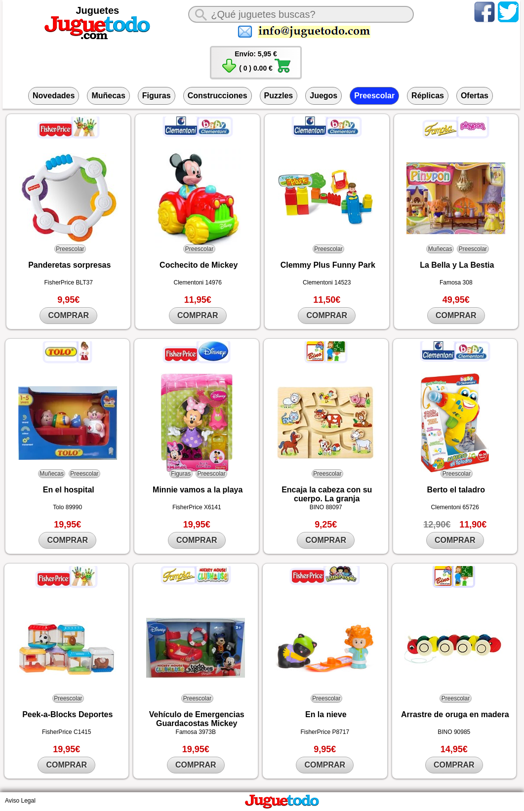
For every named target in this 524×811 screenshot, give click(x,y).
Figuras (156, 95)
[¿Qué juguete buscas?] (301, 14)
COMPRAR (68, 315)
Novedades (54, 95)
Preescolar (374, 95)
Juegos (323, 95)
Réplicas (427, 95)
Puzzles (278, 95)
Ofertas (474, 95)
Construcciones (217, 95)
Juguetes (97, 10)
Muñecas (108, 95)
